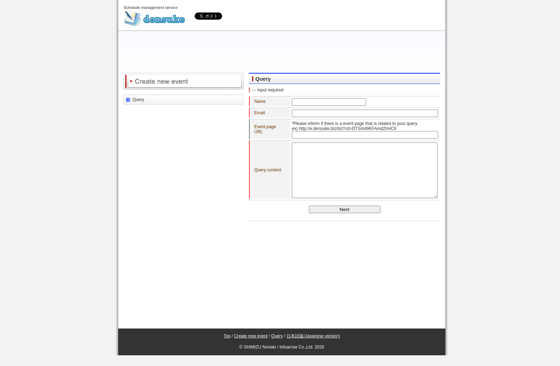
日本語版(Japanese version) (313, 346)
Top (227, 346)
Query (138, 99)
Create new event (251, 346)
